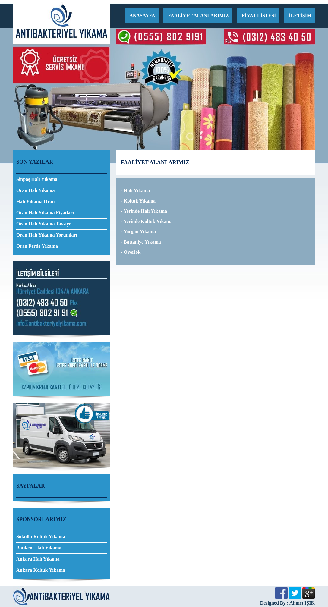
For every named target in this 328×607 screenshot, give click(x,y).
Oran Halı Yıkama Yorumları (46, 234)
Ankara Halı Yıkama (37, 558)
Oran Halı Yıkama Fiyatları (45, 212)
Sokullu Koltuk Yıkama (40, 536)
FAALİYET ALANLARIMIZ (198, 15)
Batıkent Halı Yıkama (39, 547)
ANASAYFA (142, 15)
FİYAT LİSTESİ (259, 15)
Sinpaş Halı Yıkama (36, 179)
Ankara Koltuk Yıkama (40, 570)
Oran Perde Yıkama (37, 246)
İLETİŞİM (300, 15)
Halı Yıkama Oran (35, 201)
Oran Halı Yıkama (35, 190)
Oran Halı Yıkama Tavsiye (43, 223)
